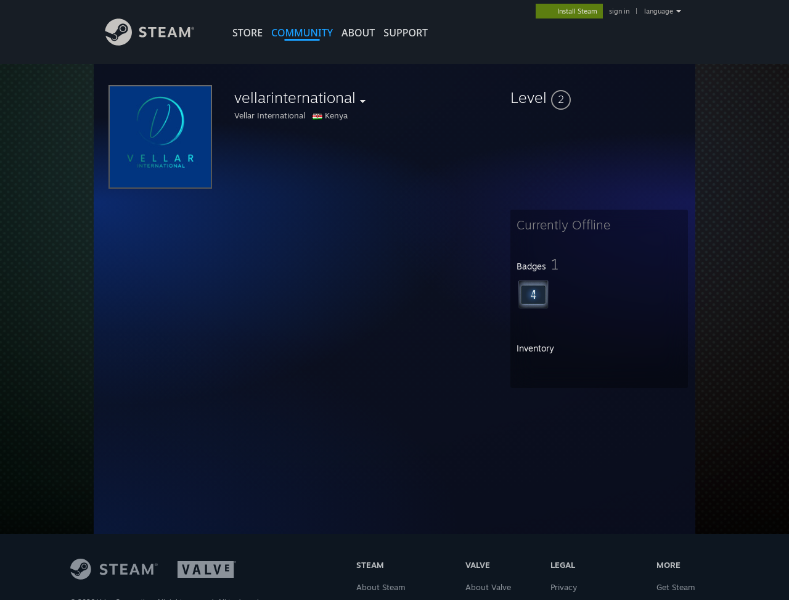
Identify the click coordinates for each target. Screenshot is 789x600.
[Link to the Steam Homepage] (159, 42)
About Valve (488, 587)
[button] (599, 97)
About (358, 32)
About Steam (381, 587)
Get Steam (675, 587)
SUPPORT (405, 32)
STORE (247, 32)
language (658, 11)
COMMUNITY (302, 32)
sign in (619, 11)
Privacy (563, 587)
